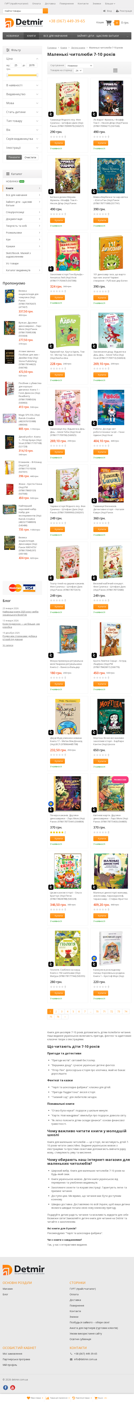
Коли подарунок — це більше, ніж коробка (21, 625)
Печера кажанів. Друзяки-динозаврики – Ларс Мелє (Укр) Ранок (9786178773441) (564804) (67, 818)
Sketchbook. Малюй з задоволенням (18, 254)
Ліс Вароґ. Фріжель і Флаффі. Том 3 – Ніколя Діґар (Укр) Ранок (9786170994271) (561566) (110, 123)
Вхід (107, 10)
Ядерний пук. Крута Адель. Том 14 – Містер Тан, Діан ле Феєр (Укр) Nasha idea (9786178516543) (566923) (67, 355)
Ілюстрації (22, 147)
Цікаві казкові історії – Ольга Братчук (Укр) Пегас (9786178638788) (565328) (66, 895)
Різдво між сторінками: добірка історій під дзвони (20, 638)
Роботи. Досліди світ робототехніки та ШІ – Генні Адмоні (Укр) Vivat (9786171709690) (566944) (108, 432)
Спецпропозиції (15, 212)
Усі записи (8, 645)
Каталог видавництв (18, 270)
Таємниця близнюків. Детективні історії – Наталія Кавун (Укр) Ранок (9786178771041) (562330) (108, 509)
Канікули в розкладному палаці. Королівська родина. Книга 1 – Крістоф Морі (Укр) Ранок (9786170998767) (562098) (110, 973)
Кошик (112, 22)
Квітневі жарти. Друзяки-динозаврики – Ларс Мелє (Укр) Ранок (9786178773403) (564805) (110, 818)
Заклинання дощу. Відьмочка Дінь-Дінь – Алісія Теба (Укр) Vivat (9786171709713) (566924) (109, 355)
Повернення (67, 3)
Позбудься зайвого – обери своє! (89, 1322)
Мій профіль (10, 1364)
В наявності (22, 85)
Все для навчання (55, 35)
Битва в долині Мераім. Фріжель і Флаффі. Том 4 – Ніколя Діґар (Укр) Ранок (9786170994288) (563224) (64, 200)
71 (104, 1011)
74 (125, 1011)
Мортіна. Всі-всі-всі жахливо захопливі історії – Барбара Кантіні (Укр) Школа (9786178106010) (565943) (108, 741)
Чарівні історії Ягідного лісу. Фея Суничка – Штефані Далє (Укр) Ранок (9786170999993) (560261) (67, 509)
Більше (110, 3)
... (127, 35)
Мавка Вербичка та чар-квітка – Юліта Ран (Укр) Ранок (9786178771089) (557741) (110, 200)
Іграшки (10, 246)
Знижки (97, 3)
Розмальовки (14, 232)
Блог (5, 1294)
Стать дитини (22, 112)
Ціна (22, 58)
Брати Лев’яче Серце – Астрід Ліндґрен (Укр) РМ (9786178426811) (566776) (109, 664)
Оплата (36, 3)
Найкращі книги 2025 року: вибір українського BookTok (21, 613)
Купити (57, 143)
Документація (14, 219)
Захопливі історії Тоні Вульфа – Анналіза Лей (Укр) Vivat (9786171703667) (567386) (67, 277)
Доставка (50, 3)
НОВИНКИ (12, 35)
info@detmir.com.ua (85, 1359)
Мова (22, 103)
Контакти (83, 3)
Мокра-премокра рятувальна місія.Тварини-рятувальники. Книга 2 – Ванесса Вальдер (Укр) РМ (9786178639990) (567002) (66, 664)
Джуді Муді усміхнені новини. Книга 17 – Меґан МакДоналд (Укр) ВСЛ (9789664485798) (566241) (66, 741)
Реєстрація (124, 10)
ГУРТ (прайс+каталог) (16, 3)
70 (97, 1011)
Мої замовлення (12, 1353)
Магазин (8, 1288)
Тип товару (22, 121)
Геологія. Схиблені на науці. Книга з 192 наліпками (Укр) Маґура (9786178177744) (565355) (67, 973)
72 (111, 1011)
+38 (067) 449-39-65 (67, 20)
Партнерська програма (16, 1359)
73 (118, 1011)
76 (58, 1016)
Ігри (8, 239)
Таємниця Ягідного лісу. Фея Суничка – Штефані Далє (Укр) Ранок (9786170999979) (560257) (67, 123)
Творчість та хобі (16, 225)
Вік (22, 130)
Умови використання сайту (86, 1333)
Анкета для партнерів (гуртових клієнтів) (94, 1328)
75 (50, 1016)
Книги (31, 35)
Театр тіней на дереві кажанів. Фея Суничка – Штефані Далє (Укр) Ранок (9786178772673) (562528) (67, 586)
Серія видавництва (22, 138)
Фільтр (13, 50)
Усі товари (12, 263)
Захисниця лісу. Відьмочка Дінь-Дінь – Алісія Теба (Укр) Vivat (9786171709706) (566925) (67, 432)
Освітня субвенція (80, 1339)
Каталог (14, 174)
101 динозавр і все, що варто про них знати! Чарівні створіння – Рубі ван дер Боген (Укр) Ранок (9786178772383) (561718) (110, 277)
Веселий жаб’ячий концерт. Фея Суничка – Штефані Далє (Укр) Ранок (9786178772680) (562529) (109, 586)
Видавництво (22, 94)
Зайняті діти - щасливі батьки (98, 35)
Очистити (30, 157)
